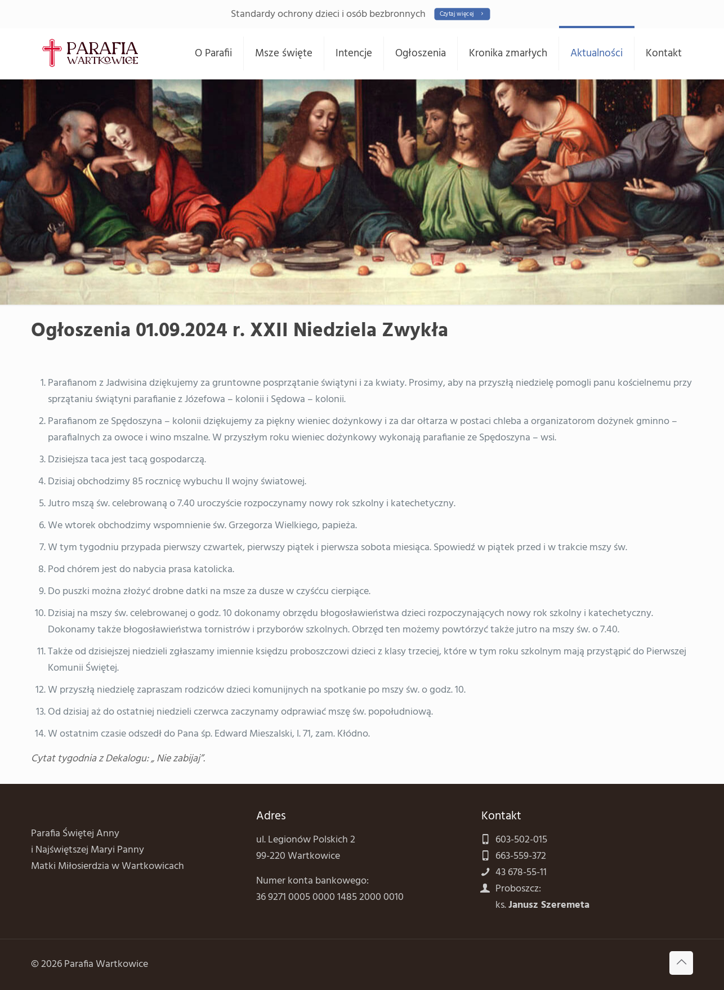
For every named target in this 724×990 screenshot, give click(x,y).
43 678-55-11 (521, 872)
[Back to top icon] (681, 963)
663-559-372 (520, 856)
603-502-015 (521, 840)
